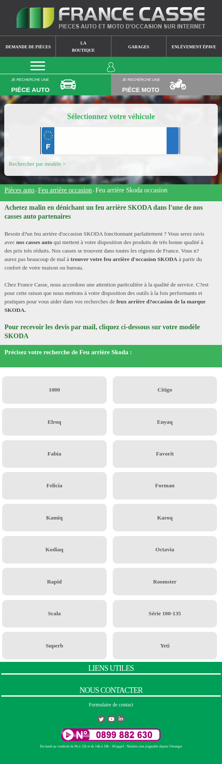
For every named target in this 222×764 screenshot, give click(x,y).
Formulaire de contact (111, 705)
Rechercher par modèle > (37, 164)
